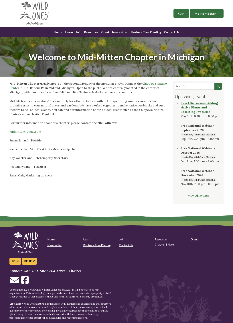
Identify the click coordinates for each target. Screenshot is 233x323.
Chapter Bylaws (165, 244)
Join (181, 13)
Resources (91, 32)
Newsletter (120, 32)
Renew (29, 261)
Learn (69, 32)
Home (58, 32)
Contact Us (171, 32)
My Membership (207, 13)
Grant (105, 32)
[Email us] (14, 282)
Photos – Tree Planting (146, 32)
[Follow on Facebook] (24, 282)
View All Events (198, 195)
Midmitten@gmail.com (25, 131)
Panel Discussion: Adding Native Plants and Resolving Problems (199, 107)
